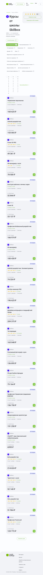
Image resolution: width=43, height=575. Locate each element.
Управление (21, 48)
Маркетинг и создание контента (15, 54)
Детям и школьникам (24, 68)
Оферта (20, 570)
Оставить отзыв (11, 102)
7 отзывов (18, 123)
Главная (8, 12)
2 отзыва (18, 165)
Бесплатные (13, 84)
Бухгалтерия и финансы (13, 71)
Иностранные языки (12, 64)
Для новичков (8, 85)
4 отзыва (18, 480)
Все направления (12, 44)
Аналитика (31, 48)
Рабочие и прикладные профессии (15, 61)
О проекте (21, 567)
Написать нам (22, 564)
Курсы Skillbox (15, 12)
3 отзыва (18, 270)
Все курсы (27, 4)
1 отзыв (18, 144)
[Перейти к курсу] (34, 111)
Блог (36, 3)
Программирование (25, 44)
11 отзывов (19, 459)
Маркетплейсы (11, 68)
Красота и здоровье (12, 58)
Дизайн (10, 51)
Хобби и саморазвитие (28, 71)
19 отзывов (19, 333)
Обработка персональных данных (25, 561)
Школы (31, 3)
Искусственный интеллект (27, 64)
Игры (17, 51)
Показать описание (10, 36)
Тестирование (11, 48)
